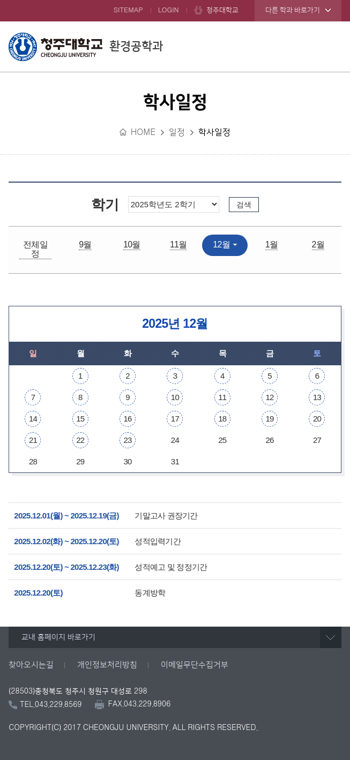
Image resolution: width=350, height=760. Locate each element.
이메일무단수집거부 (194, 664)
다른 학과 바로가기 (292, 10)
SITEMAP (128, 10)
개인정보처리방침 (107, 664)
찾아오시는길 (31, 664)
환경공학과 (86, 46)
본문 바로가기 (175, 0)
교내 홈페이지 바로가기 (58, 637)
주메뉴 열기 (330, 46)
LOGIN (168, 10)
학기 (104, 204)
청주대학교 (222, 10)
